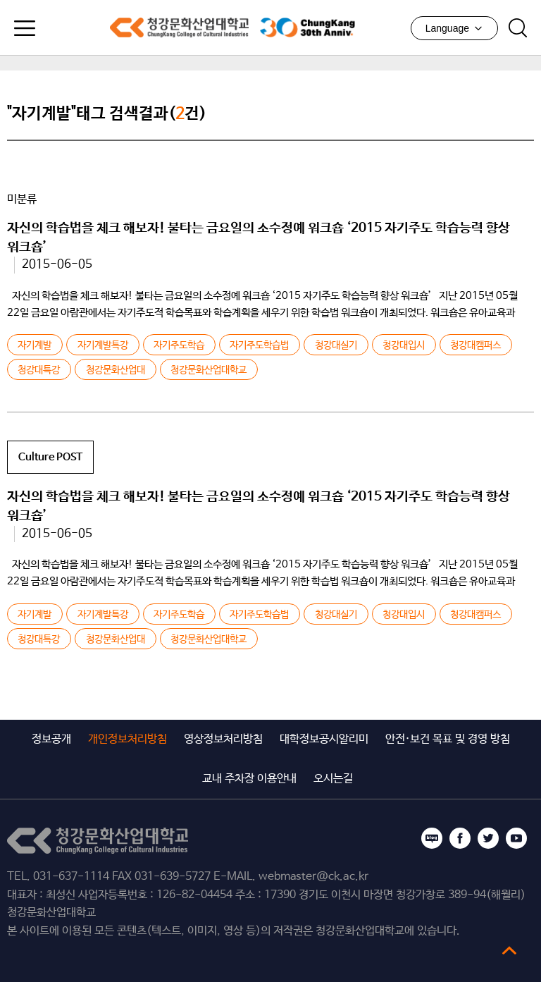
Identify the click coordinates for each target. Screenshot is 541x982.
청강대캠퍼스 (475, 345)
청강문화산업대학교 (178, 27)
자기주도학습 (179, 345)
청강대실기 (336, 345)
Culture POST (50, 457)
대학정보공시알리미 (324, 739)
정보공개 (51, 739)
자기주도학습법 (259, 345)
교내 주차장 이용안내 (249, 778)
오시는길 (333, 778)
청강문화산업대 (115, 370)
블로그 (431, 838)
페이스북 (460, 838)
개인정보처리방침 (127, 739)
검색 (518, 28)
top (509, 950)
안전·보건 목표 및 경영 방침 (447, 739)
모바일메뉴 (24, 28)
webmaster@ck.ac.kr (313, 876)
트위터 (488, 838)
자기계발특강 (102, 345)
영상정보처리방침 (223, 739)
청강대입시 (404, 345)
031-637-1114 (71, 876)
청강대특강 (39, 370)
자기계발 (34, 345)
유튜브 (516, 838)
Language (454, 28)
